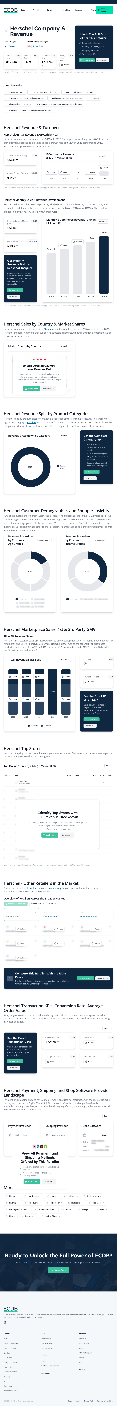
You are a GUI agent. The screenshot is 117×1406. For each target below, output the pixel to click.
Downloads (8, 1386)
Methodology (46, 1339)
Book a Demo (102, 10)
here (45, 188)
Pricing (93, 10)
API (5, 1381)
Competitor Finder (10, 1348)
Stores (52, 904)
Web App (7, 1376)
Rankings (7, 1353)
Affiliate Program (85, 1353)
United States (38, 46)
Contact (82, 1357)
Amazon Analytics (10, 1372)
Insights (51, 10)
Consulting (65, 10)
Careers (82, 1348)
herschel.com (44, 540)
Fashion (12, 46)
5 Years (65, 660)
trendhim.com (35, 888)
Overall (103, 156)
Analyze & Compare (11, 1343)
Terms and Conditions (105, 1401)
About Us (82, 1339)
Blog (43, 1361)
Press (81, 1362)
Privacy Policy (89, 1401)
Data (24, 10)
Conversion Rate (52, 1037)
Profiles (6, 1339)
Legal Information (74, 1401)
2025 (109, 766)
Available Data (46, 1343)
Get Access (102, 60)
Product (37, 10)
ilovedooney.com (57, 888)
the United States (41, 329)
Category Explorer (10, 1362)
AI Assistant (8, 1358)
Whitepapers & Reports (50, 1366)
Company (80, 10)
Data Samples (46, 1348)
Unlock (13, 676)
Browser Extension (11, 1391)
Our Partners (84, 1343)
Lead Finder (8, 1367)
